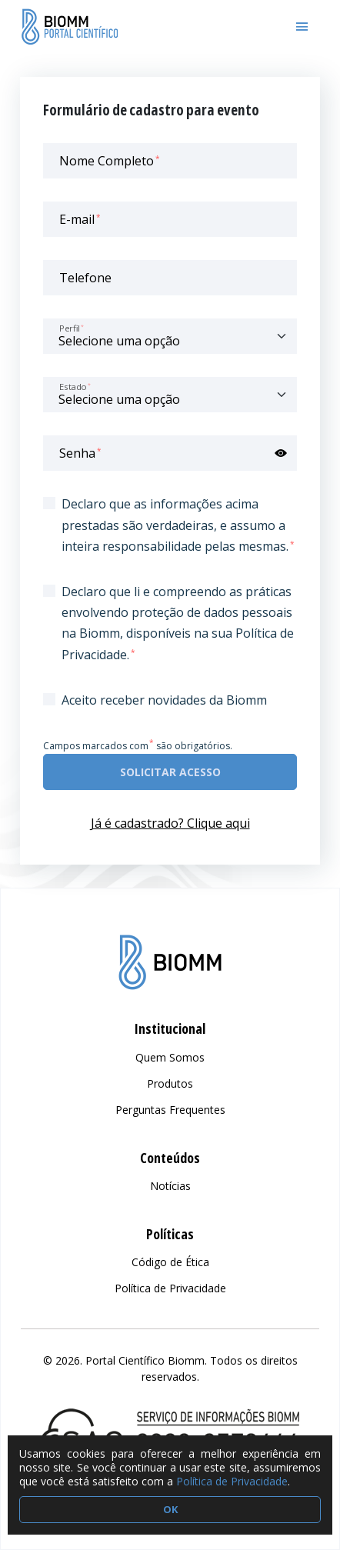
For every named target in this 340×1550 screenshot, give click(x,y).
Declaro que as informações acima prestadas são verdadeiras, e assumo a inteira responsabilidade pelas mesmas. (178, 524)
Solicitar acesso (170, 772)
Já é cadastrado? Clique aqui (170, 823)
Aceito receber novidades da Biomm (164, 700)
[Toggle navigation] (302, 27)
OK (170, 1509)
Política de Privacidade (232, 1481)
